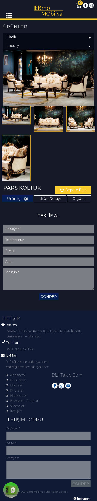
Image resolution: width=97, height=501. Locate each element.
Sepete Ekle (73, 190)
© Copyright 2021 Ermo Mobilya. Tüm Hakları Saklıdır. (37, 491)
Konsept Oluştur (22, 401)
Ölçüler (79, 199)
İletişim (14, 411)
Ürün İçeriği (17, 199)
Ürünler (14, 385)
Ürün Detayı (50, 199)
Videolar (15, 406)
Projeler (15, 390)
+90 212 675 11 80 (20, 349)
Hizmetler (16, 396)
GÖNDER (48, 297)
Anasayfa (15, 375)
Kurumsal (16, 380)
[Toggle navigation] (8, 16)
